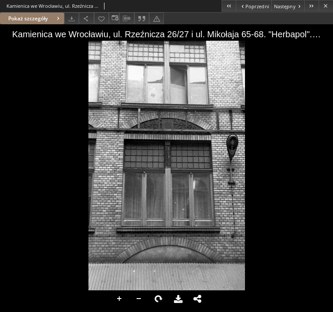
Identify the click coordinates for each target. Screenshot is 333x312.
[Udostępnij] (86, 18)
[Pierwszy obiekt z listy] (229, 6)
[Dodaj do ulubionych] (101, 18)
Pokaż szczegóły (35, 18)
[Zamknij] (326, 6)
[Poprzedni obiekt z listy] (253, 6)
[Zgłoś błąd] (156, 18)
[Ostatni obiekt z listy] (311, 6)
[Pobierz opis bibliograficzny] (126, 19)
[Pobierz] (71, 18)
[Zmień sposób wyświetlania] (114, 18)
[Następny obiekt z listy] (287, 6)
